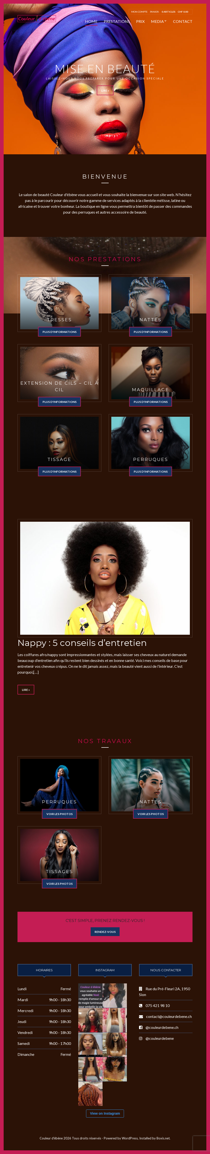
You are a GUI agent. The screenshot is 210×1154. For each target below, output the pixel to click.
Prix (140, 21)
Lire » (105, 90)
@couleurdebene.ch (162, 1027)
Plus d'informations (60, 332)
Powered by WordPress (121, 1138)
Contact (182, 21)
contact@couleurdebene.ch (169, 1016)
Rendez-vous (105, 932)
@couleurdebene (160, 1038)
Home (91, 21)
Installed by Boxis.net (154, 1138)
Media (157, 21)
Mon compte (139, 11)
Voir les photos (59, 814)
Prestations (117, 21)
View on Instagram (105, 1113)
